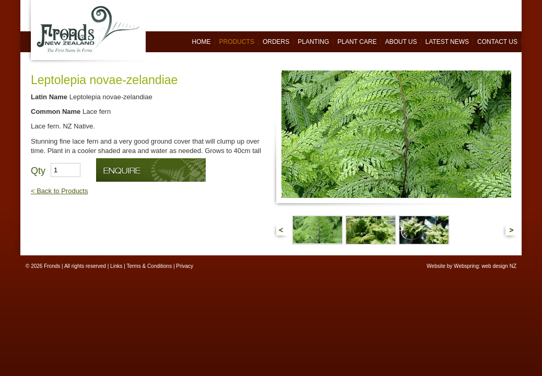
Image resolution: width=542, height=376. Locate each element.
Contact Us (497, 41)
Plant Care (356, 41)
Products (236, 41)
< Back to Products (59, 191)
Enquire (151, 170)
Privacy (184, 266)
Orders (276, 41)
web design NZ (498, 266)
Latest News (447, 41)
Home (201, 41)
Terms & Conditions (149, 266)
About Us (401, 41)
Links (116, 266)
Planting (313, 41)
